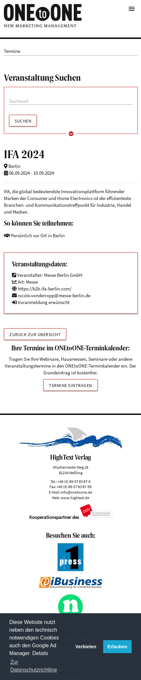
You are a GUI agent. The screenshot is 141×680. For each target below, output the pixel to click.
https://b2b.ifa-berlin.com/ (41, 289)
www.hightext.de (75, 497)
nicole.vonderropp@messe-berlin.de (54, 295)
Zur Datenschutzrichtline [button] (33, 666)
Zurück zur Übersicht (35, 334)
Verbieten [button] (85, 646)
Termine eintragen (70, 385)
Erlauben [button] (117, 646)
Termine (12, 51)
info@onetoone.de (76, 492)
